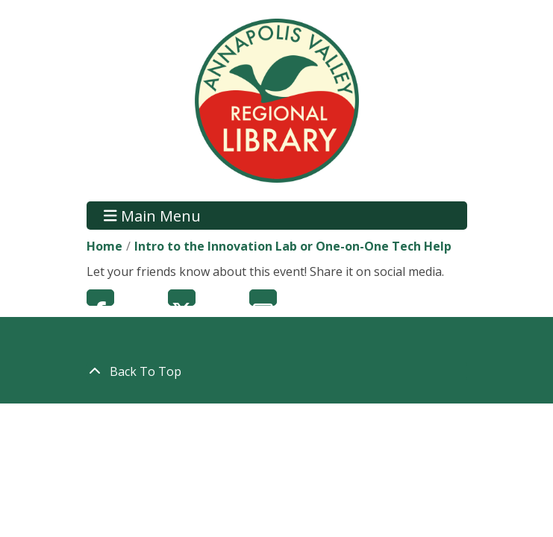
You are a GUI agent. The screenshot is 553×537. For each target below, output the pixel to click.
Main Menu (152, 215)
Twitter (182, 297)
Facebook (100, 297)
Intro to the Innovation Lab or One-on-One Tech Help (293, 246)
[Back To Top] (277, 371)
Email (263, 297)
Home (104, 246)
